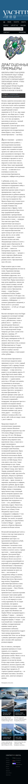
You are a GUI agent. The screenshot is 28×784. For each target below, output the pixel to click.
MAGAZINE (22, 32)
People (5, 25)
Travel (7, 768)
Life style (14, 25)
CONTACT (6, 32)
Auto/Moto (8, 772)
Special (8, 770)
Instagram (18, 760)
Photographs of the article (7, 682)
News (9, 22)
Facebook (18, 758)
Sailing (23, 25)
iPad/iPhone (19, 764)
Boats (7, 766)
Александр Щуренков (13, 96)
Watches (8, 775)
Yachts (16, 22)
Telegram (18, 762)
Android (18, 766)
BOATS (23, 22)
